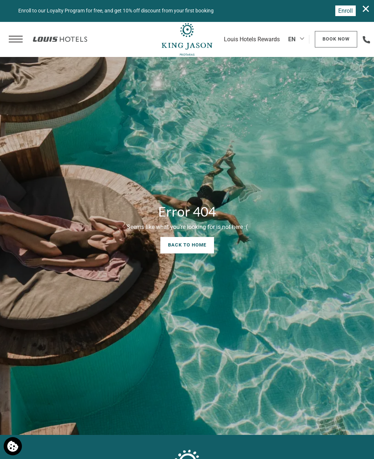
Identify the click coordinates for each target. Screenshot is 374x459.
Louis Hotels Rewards (252, 39)
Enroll (345, 10)
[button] (16, 39)
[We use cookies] (13, 446)
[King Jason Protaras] (186, 39)
